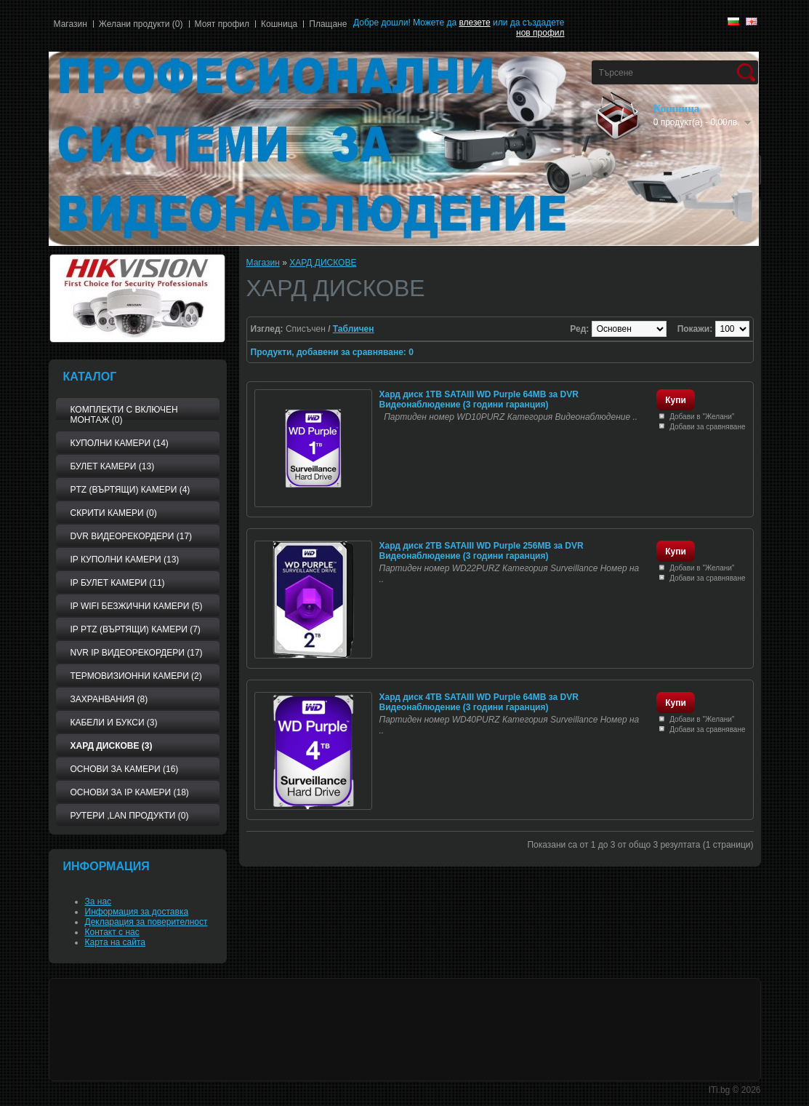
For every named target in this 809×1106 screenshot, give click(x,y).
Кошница (279, 24)
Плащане (328, 24)
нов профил (540, 33)
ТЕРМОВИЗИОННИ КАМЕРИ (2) (136, 676)
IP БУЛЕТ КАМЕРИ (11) (118, 583)
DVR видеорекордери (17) (132, 536)
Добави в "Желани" (701, 417)
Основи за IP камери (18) (130, 792)
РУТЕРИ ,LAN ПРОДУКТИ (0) (130, 816)
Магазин (70, 24)
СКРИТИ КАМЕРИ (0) (114, 513)
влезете (474, 22)
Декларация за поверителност (146, 922)
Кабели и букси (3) (114, 722)
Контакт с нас (112, 932)
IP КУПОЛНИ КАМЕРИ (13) (125, 559)
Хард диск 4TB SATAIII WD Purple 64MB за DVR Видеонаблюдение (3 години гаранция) (479, 702)
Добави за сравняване (707, 427)
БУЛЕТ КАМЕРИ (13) (113, 466)
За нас (98, 901)
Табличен (353, 329)
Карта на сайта (115, 942)
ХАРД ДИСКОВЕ (322, 263)
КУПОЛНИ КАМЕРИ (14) (120, 443)
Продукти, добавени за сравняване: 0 (332, 352)
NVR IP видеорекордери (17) (137, 653)
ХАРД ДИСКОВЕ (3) (112, 746)
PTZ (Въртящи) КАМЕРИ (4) (130, 490)
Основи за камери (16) (125, 769)
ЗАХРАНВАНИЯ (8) (109, 699)
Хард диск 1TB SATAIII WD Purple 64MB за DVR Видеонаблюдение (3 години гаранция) (479, 399)
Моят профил (222, 24)
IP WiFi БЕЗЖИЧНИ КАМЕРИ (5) (137, 606)
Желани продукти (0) (141, 24)
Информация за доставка (137, 912)
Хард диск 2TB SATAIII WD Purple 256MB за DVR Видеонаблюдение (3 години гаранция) (481, 551)
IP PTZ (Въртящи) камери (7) (136, 629)
